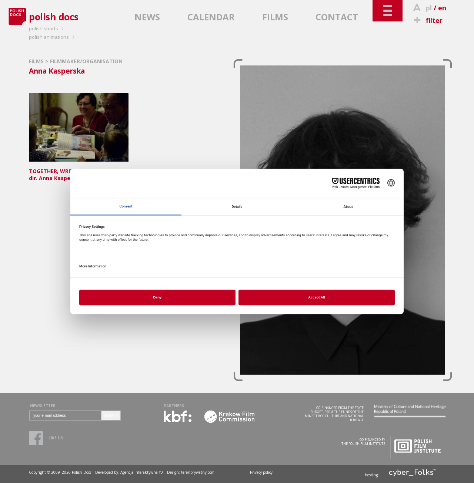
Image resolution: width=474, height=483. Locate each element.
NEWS (147, 17)
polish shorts (47, 28)
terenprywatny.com (197, 472)
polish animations (53, 37)
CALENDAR (211, 17)
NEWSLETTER (43, 405)
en (442, 7)
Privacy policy (261, 472)
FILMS (275, 17)
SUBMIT (111, 415)
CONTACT (337, 17)
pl (429, 7)
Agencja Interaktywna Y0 (141, 472)
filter (427, 20)
